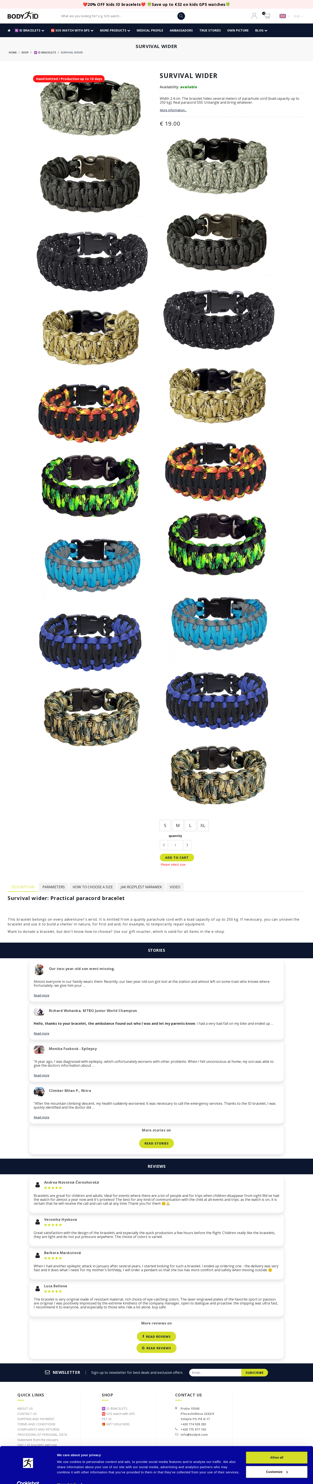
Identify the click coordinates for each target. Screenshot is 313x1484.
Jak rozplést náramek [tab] (141, 887)
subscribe (255, 1373)
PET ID (107, 1419)
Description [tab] (23, 887)
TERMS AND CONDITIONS (36, 1424)
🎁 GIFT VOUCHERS (116, 1424)
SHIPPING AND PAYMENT (36, 1419)
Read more (41, 995)
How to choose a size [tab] (93, 887)
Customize (277, 1463)
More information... (173, 110)
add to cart (177, 857)
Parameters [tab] (53, 887)
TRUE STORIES (210, 30)
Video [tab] (175, 887)
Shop (25, 52)
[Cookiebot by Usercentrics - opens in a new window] (28, 1475)
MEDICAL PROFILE (150, 30)
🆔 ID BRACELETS (29, 30)
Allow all (276, 1449)
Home (13, 52)
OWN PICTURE (238, 30)
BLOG (261, 30)
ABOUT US (25, 1408)
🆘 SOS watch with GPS (72, 30)
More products (115, 30)
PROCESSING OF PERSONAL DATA (42, 1434)
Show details (67, 1475)
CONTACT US (27, 1414)
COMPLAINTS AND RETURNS (38, 1429)
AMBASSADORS (181, 30)
